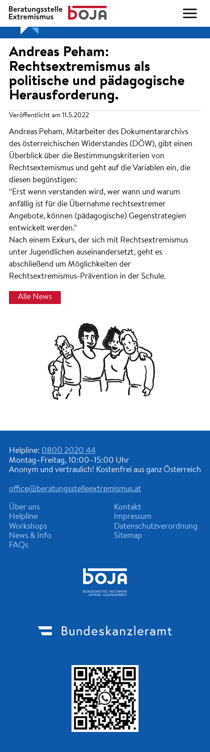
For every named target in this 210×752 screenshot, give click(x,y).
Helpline (23, 517)
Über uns (24, 508)
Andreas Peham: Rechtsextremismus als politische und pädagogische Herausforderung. (97, 74)
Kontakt (127, 508)
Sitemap (128, 536)
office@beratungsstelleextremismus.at (75, 489)
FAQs (18, 546)
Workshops (28, 527)
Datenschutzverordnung (155, 527)
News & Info (30, 536)
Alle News (35, 297)
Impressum (132, 517)
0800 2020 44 (69, 451)
